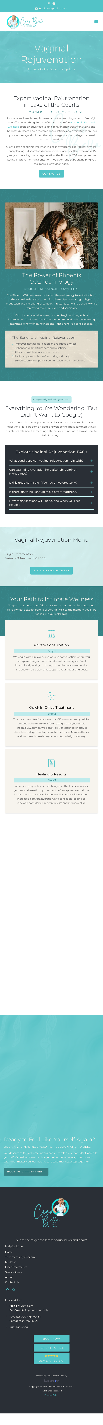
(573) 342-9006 (19, 1327)
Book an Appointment (53, 8)
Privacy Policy (51, 1395)
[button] (96, 21)
